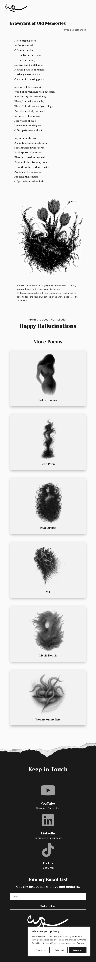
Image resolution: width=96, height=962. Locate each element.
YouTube (48, 803)
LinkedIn (48, 833)
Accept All (77, 950)
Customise (41, 950)
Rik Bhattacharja (76, 30)
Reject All (59, 950)
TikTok (47, 863)
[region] (59, 941)
